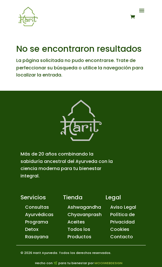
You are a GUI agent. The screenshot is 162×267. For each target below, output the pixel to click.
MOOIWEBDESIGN (108, 263)
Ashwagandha (84, 207)
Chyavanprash (84, 214)
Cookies (119, 229)
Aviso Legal (123, 207)
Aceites (76, 222)
